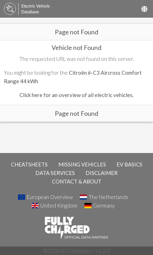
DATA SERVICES (55, 173)
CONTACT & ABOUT (76, 181)
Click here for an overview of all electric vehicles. (76, 95)
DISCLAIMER (102, 173)
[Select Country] (144, 9)
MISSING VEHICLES (82, 164)
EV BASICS (129, 164)
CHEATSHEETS (29, 164)
